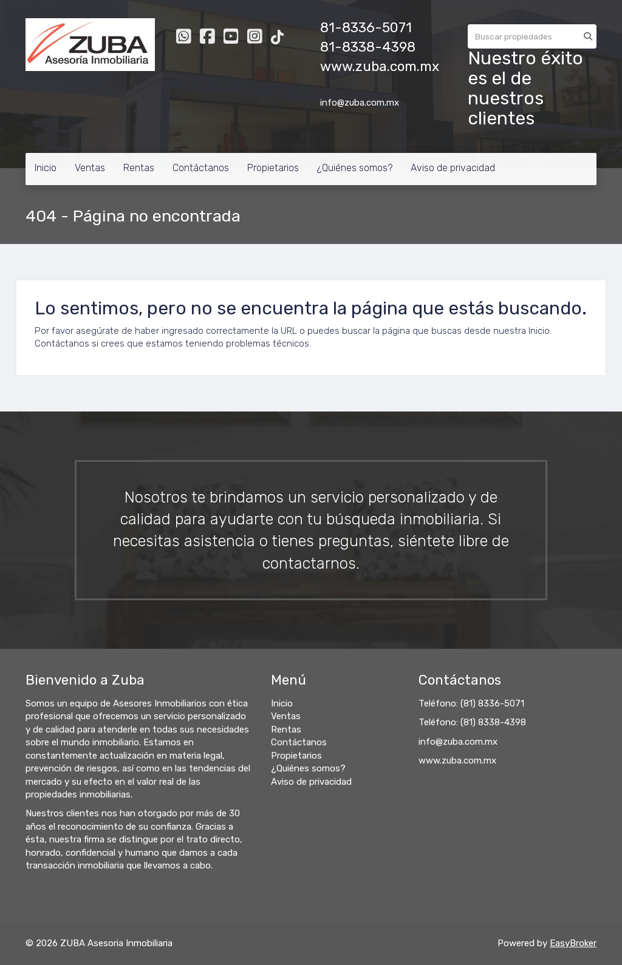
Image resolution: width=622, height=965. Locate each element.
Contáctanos (201, 168)
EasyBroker (573, 943)
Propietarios (273, 168)
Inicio (45, 168)
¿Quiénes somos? (354, 168)
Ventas (90, 168)
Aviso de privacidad (453, 168)
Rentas (138, 168)
